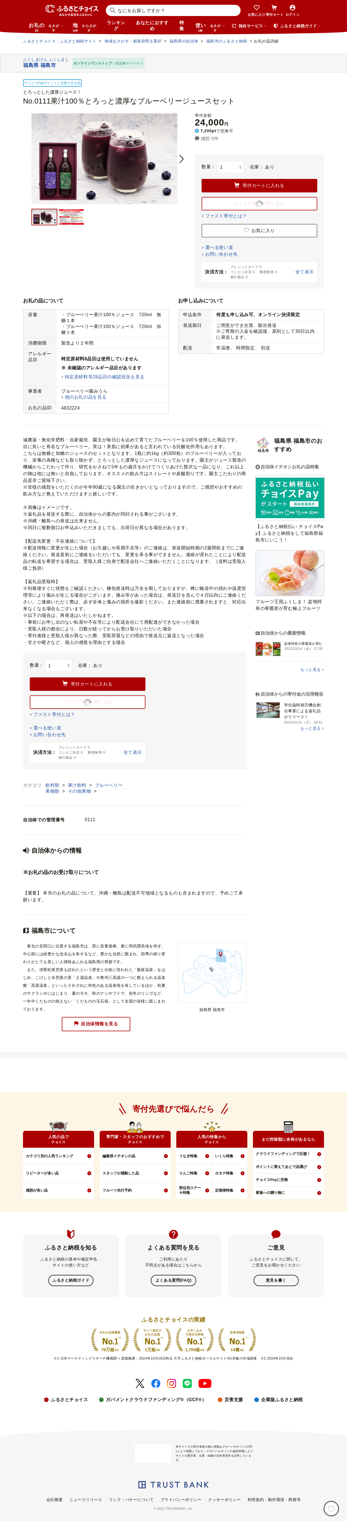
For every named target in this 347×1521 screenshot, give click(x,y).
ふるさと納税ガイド (70, 1280)
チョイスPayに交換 (272, 1180)
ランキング (116, 25)
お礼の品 (46, 27)
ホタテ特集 (224, 1173)
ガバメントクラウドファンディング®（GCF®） (156, 1399)
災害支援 (234, 1399)
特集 (181, 25)
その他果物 (80, 791)
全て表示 (304, 271)
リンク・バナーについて (131, 1499)
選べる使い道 (219, 247)
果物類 (53, 791)
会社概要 (54, 1499)
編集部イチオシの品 (118, 1156)
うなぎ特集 (188, 1156)
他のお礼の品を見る (86, 397)
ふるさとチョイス (69, 1399)
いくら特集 (224, 1156)
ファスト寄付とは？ (226, 216)
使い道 (210, 27)
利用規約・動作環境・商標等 (274, 1499)
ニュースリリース (85, 1499)
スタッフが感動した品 (120, 1173)
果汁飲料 (78, 785)
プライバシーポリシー (181, 1499)
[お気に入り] (331, 1508)
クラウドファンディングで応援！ (283, 1154)
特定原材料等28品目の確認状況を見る (105, 376)
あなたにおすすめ (152, 25)
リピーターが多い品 (42, 1173)
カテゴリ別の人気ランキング (49, 1156)
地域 (85, 27)
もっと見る (310, 669)
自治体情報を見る (96, 1024)
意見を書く (276, 1280)
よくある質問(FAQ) (173, 1280)
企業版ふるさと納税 (282, 1399)
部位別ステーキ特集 (190, 1190)
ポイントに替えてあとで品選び (281, 1167)
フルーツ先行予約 (117, 1190)
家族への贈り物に (270, 1192)
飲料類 (53, 785)
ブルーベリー (109, 785)
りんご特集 (188, 1173)
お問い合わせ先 (221, 254)
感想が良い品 (37, 1190)
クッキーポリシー (224, 1499)
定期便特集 (224, 1190)
